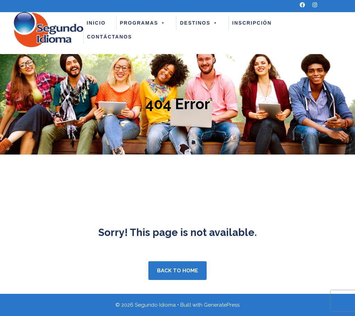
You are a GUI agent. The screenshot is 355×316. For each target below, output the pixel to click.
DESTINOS (199, 23)
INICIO (96, 23)
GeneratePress (222, 305)
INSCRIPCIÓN (252, 23)
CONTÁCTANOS (109, 37)
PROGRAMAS (143, 23)
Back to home (177, 270)
